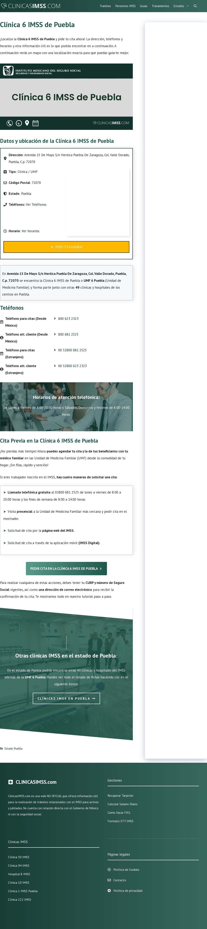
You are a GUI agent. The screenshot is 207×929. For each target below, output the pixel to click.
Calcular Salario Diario (122, 804)
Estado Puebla (13, 748)
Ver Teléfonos (36, 204)
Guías (143, 6)
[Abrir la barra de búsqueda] (195, 6)
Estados (182, 6)
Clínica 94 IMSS (18, 865)
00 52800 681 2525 (72, 350)
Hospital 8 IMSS (19, 874)
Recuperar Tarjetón (120, 795)
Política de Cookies (126, 870)
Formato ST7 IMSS (120, 821)
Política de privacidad (127, 891)
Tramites (105, 6)
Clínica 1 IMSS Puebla (23, 891)
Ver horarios (30, 231)
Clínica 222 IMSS (19, 899)
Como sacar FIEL (119, 812)
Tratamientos (160, 6)
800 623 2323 (68, 318)
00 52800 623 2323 (72, 366)
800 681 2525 (68, 334)
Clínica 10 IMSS (18, 882)
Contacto (119, 880)
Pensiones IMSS (125, 6)
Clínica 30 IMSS (18, 857)
